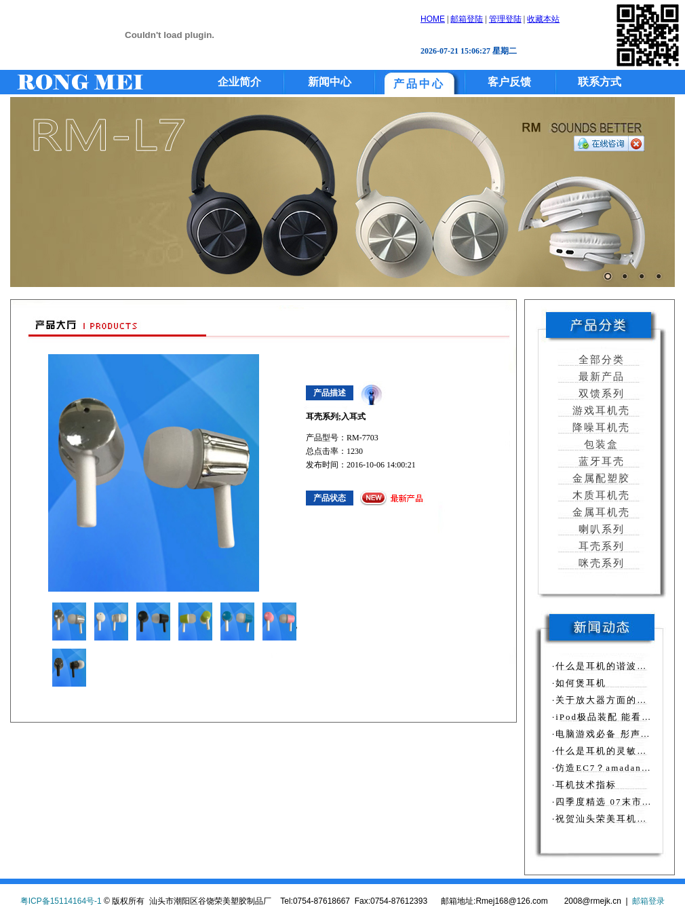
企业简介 (239, 82)
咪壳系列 (599, 563)
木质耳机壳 (600, 495)
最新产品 (599, 376)
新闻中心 (329, 82)
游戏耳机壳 (600, 410)
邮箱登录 (648, 901)
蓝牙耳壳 (599, 461)
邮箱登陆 (466, 19)
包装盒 (600, 444)
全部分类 (599, 359)
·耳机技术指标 (584, 785)
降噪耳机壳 (600, 427)
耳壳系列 (599, 546)
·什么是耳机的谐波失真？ (609, 666)
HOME (432, 19)
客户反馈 (509, 82)
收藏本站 (543, 19)
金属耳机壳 (600, 512)
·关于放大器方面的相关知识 (615, 700)
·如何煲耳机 (579, 683)
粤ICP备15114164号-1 (61, 901)
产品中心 (419, 84)
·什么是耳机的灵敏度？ (604, 751)
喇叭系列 (599, 529)
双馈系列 (599, 393)
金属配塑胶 (600, 478)
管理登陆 (505, 19)
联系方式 (599, 82)
